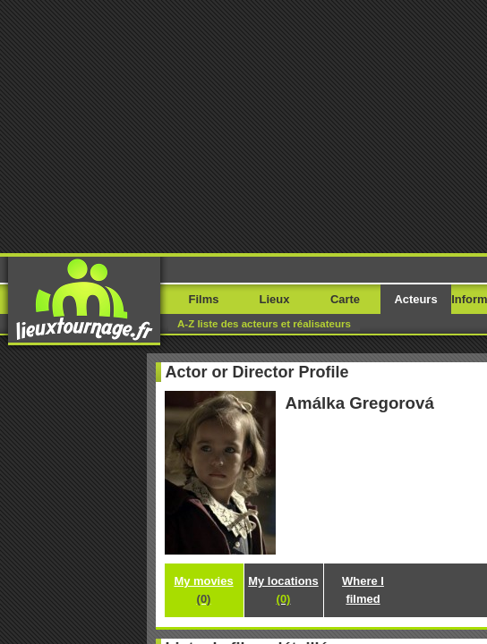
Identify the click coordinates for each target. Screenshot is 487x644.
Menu (444, 42)
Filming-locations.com (202, 533)
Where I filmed (244, 386)
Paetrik (363, 533)
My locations (243, 363)
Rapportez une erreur (83, 511)
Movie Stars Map (299, 533)
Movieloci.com (112, 533)
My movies (243, 341)
